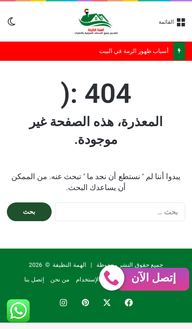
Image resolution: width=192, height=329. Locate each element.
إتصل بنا (34, 279)
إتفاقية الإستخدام (97, 279)
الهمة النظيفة (69, 264)
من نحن (59, 279)
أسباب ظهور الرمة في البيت (134, 51)
